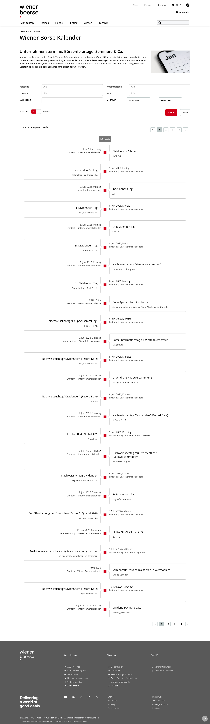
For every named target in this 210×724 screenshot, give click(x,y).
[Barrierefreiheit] (187, 5)
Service (111, 655)
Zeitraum (111, 99)
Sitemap (111, 697)
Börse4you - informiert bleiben (131, 302)
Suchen (171, 112)
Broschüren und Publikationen (124, 678)
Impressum (112, 700)
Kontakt (114, 685)
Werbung (111, 704)
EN (181, 5)
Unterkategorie (114, 86)
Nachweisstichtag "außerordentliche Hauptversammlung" (134, 454)
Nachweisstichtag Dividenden (79, 475)
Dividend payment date (126, 607)
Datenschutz (157, 697)
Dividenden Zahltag (86, 170)
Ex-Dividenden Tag (86, 283)
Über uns (161, 5)
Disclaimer (156, 708)
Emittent (24, 93)
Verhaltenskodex (74, 682)
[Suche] (173, 22)
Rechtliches (70, 655)
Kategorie (24, 86)
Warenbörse (72, 674)
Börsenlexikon (117, 666)
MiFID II (155, 655)
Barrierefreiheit (114, 708)
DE (173, 5)
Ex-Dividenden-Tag (86, 207)
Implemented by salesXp (62, 721)
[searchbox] (72, 86)
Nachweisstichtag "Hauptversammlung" (136, 264)
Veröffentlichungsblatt (76, 670)
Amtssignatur (73, 685)
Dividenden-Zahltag (124, 151)
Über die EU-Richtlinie (164, 670)
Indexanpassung (122, 189)
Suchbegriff (25, 99)
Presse (147, 5)
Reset (185, 112)
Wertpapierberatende (120, 682)
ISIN (109, 93)
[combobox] (72, 86)
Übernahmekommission (77, 678)
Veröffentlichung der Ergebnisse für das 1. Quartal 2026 (63, 513)
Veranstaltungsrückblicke (121, 674)
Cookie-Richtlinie (158, 700)
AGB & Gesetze (73, 666)
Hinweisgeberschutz (160, 704)
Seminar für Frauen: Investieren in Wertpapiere (141, 570)
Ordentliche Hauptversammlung (132, 377)
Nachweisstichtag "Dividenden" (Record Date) (70, 358)
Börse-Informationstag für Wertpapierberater (140, 340)
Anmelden (183, 12)
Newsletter (115, 670)
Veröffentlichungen (163, 666)
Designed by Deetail (80, 721)
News (135, 5)
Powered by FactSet (45, 721)
